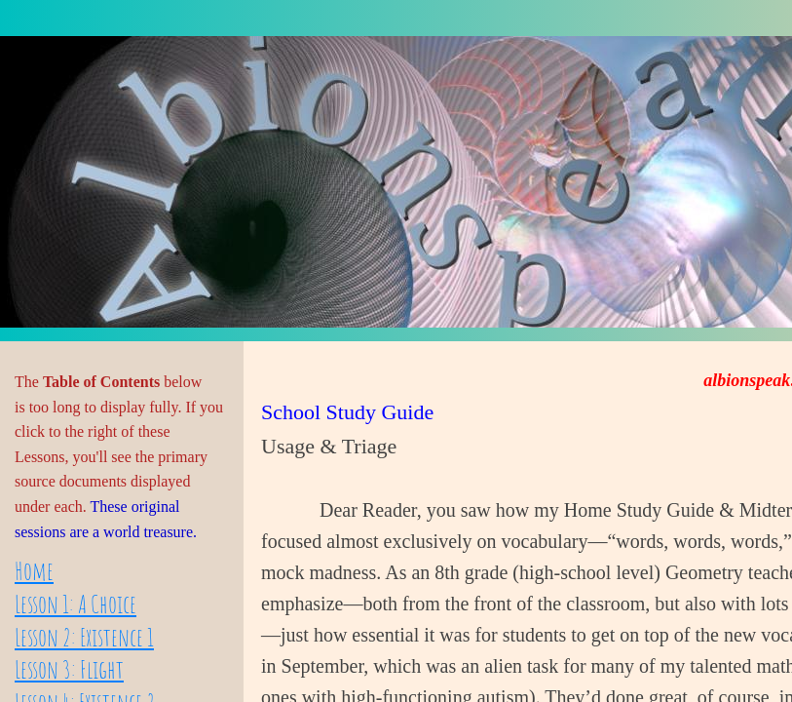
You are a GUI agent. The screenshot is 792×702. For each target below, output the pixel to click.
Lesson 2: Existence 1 (84, 636)
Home (34, 570)
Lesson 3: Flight (69, 668)
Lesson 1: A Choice (75, 603)
